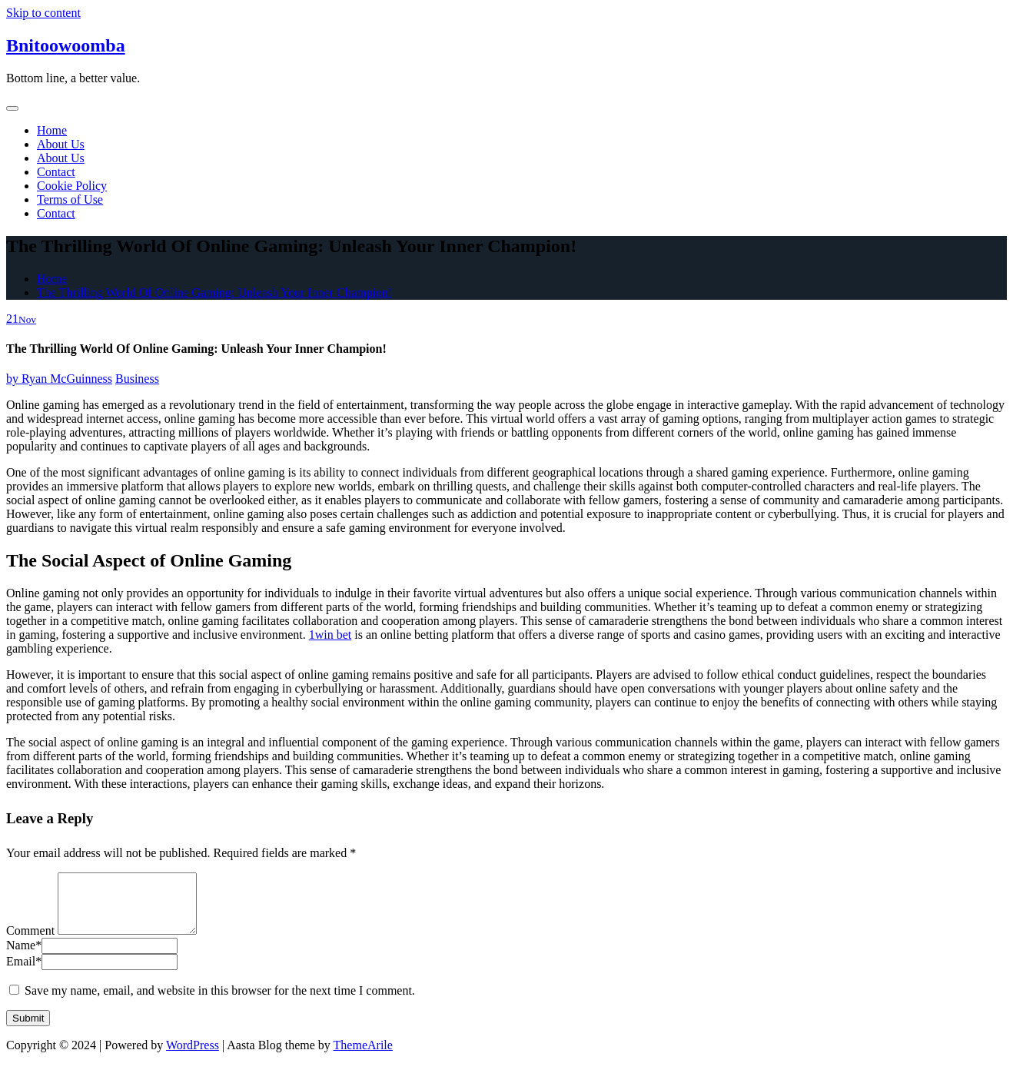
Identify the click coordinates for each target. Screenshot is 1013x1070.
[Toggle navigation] (12, 108)
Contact (56, 171)
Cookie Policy (72, 185)
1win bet (330, 634)
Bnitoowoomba (65, 45)
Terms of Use (70, 199)
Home (52, 130)
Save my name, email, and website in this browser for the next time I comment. (220, 1002)
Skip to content (43, 12)
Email (24, 972)
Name (24, 956)
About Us (61, 144)
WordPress (192, 1056)
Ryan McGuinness (59, 378)
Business (137, 378)
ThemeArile (363, 1056)
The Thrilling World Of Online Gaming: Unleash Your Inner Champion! (214, 292)
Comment (30, 942)
